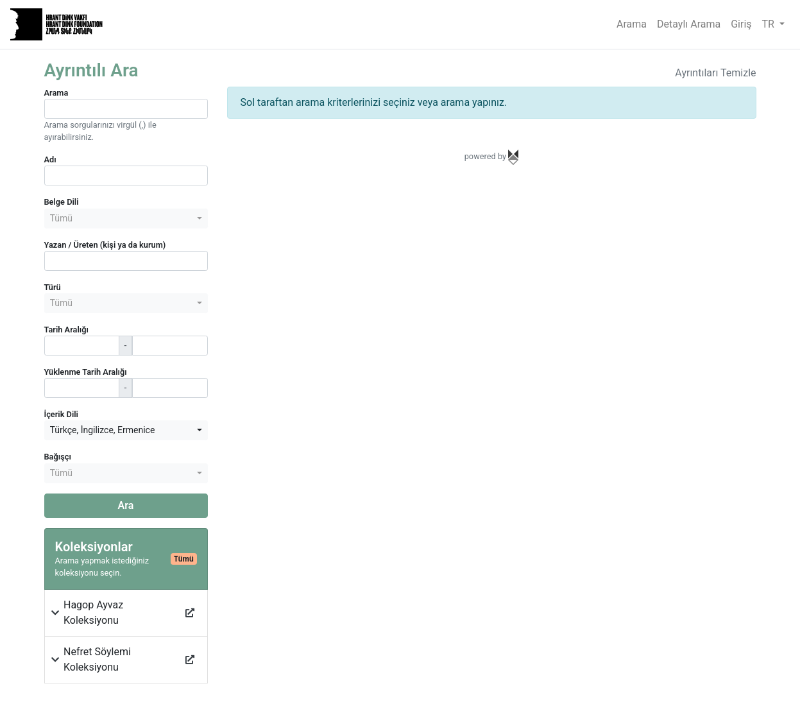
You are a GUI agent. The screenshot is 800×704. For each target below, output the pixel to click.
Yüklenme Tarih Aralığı (85, 372)
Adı (50, 159)
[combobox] (126, 218)
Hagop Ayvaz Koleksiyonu (93, 612)
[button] (56, 613)
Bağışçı (57, 456)
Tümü (184, 558)
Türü (52, 287)
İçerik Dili (61, 414)
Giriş (741, 24)
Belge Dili (61, 202)
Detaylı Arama (688, 24)
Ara (126, 505)
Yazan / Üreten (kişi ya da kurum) (105, 245)
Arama (632, 24)
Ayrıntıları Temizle (715, 73)
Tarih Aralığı (66, 329)
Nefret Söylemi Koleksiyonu (97, 659)
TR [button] (769, 24)
